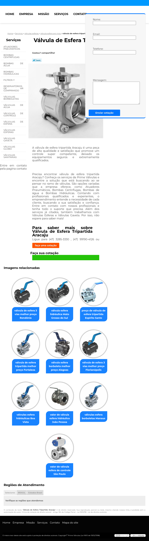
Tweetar (36, 60)
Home (10, 14)
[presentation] (114, 66)
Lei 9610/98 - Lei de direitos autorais (92, 512)
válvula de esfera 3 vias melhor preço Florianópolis (93, 366)
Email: (96, 36)
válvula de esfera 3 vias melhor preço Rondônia (25, 314)
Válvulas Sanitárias (10, 156)
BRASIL (21, 492)
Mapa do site (70, 522)
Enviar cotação (104, 112)
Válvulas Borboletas (11, 97)
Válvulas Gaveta (9, 139)
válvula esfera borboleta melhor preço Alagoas (59, 366)
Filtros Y (9, 80)
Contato (80, 14)
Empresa (26, 14)
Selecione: (10, 492)
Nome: (96, 21)
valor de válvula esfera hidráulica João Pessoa (59, 418)
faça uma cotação (46, 245)
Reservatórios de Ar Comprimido (13, 88)
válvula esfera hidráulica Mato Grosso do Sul (59, 314)
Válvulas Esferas (9, 131)
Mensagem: (96, 91)
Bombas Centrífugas (12, 56)
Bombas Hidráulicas (11, 72)
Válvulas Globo (9, 147)
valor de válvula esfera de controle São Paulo (60, 470)
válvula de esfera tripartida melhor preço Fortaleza (25, 366)
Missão (43, 14)
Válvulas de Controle (13, 114)
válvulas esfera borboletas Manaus (93, 416)
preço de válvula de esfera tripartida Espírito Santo (93, 314)
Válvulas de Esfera (13, 122)
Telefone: (96, 50)
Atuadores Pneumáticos (12, 47)
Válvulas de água (13, 106)
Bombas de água (13, 64)
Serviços (61, 14)
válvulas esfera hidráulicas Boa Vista (25, 418)
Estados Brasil (35, 492)
